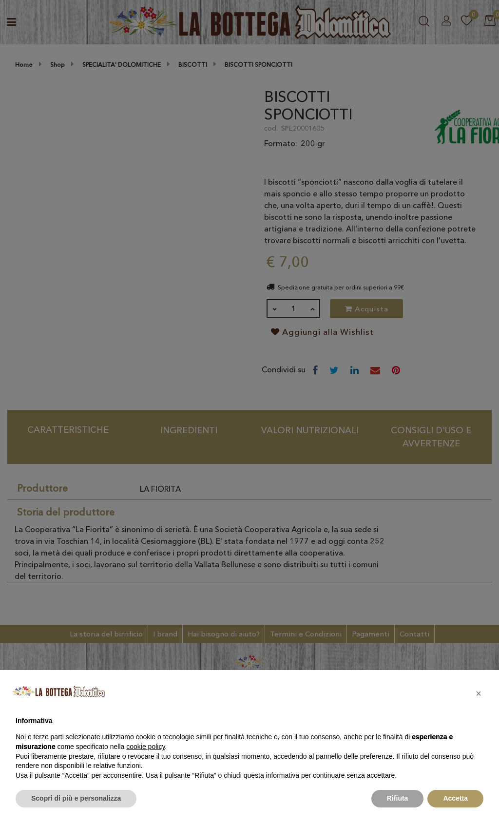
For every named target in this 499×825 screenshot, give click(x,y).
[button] (478, 693)
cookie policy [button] (145, 746)
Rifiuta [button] (397, 798)
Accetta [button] (455, 798)
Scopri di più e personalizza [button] (76, 798)
